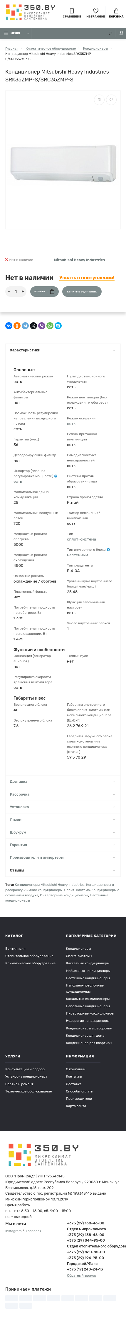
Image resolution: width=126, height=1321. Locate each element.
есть (18, 481)
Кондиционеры (78, 949)
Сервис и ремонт (19, 1084)
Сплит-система (77, 890)
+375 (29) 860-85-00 (86, 1252)
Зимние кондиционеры (43, 890)
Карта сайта (76, 1106)
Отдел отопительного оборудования (94, 1246)
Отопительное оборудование (29, 956)
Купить (44, 291)
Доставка (62, 781)
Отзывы (62, 870)
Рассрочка (62, 794)
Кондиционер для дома (85, 1036)
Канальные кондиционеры (88, 999)
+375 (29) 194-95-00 (85, 1258)
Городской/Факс (82, 1263)
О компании (75, 1069)
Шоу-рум (62, 832)
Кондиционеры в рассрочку (89, 1028)
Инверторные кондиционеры (64, 895)
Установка (62, 807)
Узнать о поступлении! (87, 277)
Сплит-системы (79, 956)
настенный (77, 555)
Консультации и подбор (25, 1069)
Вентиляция (15, 949)
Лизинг (62, 819)
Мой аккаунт (122, 33)
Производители (79, 1099)
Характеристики (62, 350)
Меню (12, 33)
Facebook (33, 1231)
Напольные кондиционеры (88, 1006)
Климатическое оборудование (30, 963)
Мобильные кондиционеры (88, 971)
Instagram (13, 1231)
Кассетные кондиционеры (88, 963)
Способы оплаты (80, 1091)
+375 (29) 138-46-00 (85, 1223)
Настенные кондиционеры (88, 978)
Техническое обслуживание (28, 1091)
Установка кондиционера (26, 1076)
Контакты (74, 1076)
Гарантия (62, 845)
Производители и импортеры (62, 857)
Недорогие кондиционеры (88, 1021)
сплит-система (81, 539)
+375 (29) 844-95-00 (86, 1240)
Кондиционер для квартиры (89, 1043)
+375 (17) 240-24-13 (85, 1269)
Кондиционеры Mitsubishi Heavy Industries (49, 885)
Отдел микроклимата (86, 1229)
